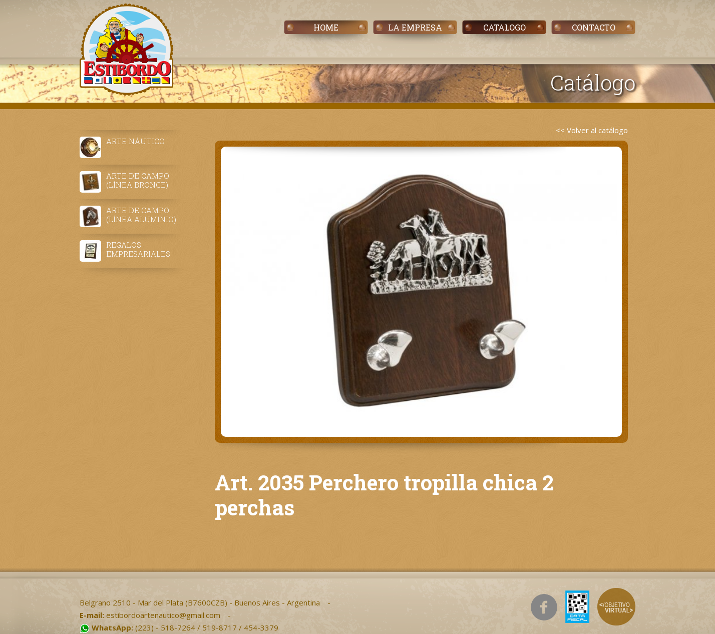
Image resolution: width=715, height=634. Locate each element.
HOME (325, 27)
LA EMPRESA (415, 27)
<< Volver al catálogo (592, 130)
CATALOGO (504, 27)
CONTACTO (593, 27)
